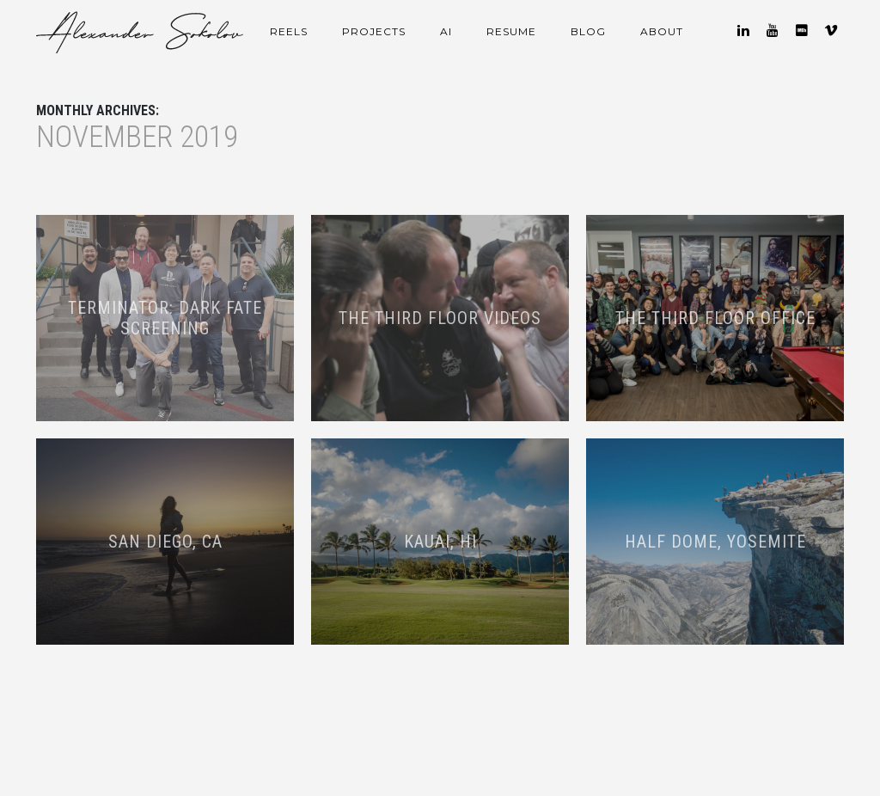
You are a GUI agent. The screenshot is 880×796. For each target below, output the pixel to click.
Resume (511, 31)
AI (446, 31)
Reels (289, 31)
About (661, 31)
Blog (588, 31)
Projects (374, 31)
